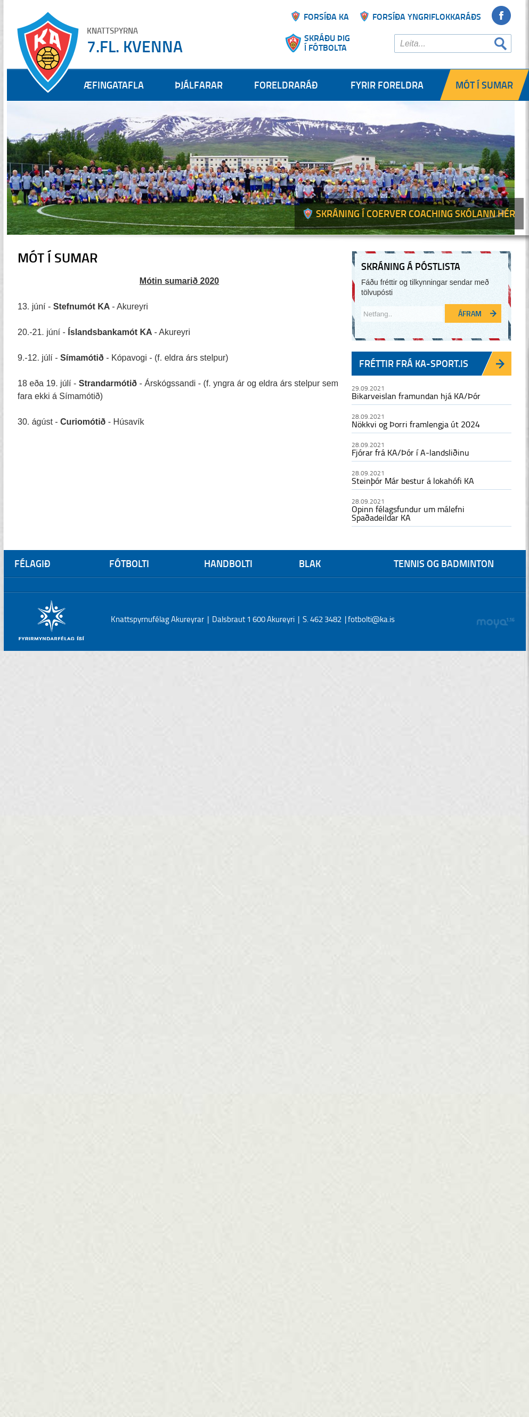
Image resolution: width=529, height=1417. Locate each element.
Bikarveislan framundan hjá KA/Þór (416, 396)
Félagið (32, 563)
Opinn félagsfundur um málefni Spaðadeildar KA (408, 513)
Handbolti (228, 563)
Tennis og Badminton (444, 563)
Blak (310, 563)
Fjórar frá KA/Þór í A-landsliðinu (410, 452)
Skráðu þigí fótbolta (327, 42)
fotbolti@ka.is (371, 619)
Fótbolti (129, 563)
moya (495, 623)
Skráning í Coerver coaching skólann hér (415, 213)
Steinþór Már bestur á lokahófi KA (413, 480)
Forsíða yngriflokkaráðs (426, 16)
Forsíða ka (326, 16)
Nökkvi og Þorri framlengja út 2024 (416, 424)
